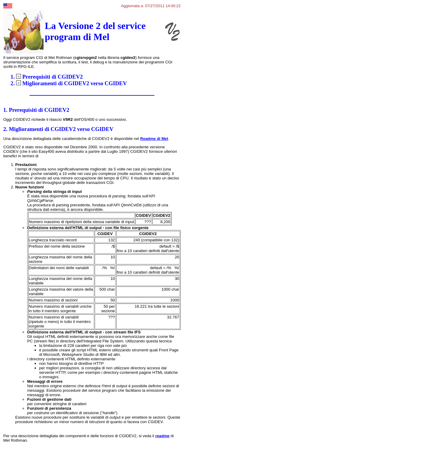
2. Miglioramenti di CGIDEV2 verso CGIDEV (58, 129)
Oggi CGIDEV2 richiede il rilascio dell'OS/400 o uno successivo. (65, 119)
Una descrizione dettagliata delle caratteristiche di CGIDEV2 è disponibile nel (71, 138)
